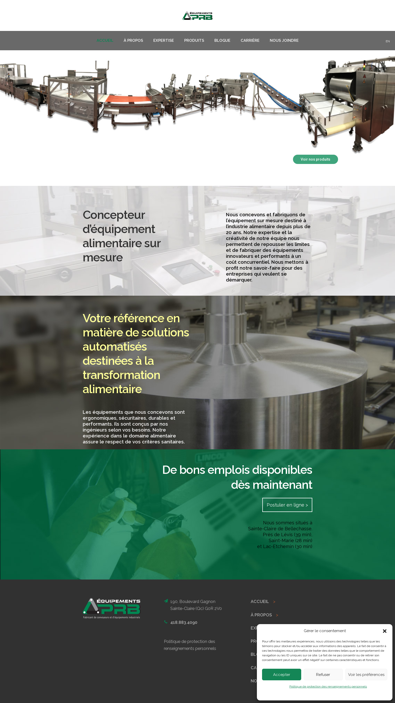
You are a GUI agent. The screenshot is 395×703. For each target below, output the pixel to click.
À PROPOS (261, 615)
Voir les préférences (366, 674)
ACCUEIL (260, 601)
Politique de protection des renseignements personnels (328, 686)
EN (388, 41)
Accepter (281, 674)
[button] (384, 631)
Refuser (323, 674)
